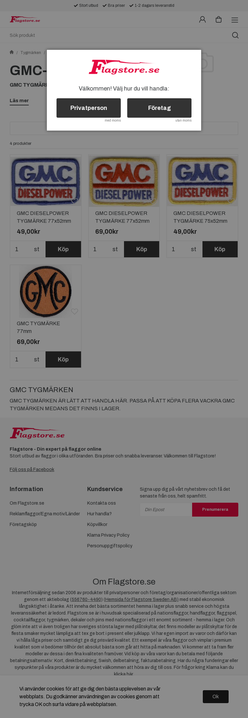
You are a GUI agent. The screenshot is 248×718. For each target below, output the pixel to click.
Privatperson (88, 108)
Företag (159, 108)
